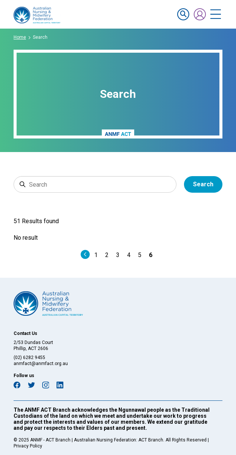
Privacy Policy (28, 446)
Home (20, 37)
